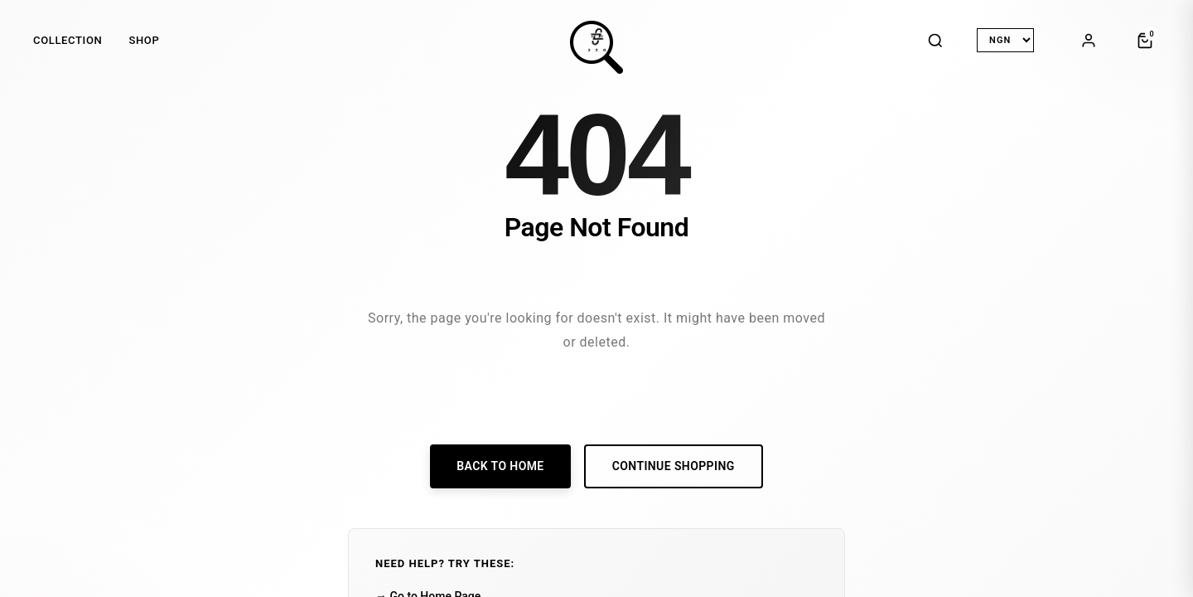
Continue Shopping (673, 466)
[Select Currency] (1005, 40)
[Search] (935, 41)
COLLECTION (67, 40)
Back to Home (499, 466)
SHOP (143, 40)
